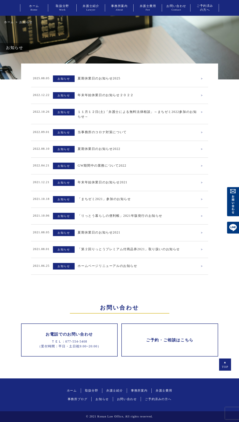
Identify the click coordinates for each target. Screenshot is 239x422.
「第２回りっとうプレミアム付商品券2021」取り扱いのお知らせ (129, 249)
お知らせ (102, 399)
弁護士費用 (164, 390)
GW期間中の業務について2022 (102, 165)
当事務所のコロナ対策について (102, 132)
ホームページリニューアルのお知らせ (107, 266)
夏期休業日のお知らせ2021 (99, 232)
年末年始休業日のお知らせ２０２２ (106, 95)
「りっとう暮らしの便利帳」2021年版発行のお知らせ (120, 215)
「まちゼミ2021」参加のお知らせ (104, 199)
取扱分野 (91, 390)
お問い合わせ (127, 399)
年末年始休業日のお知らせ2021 (102, 182)
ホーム (9, 22)
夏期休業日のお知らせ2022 (99, 148)
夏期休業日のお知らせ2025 (99, 78)
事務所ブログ (78, 399)
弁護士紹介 (114, 390)
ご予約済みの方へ (158, 399)
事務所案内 (139, 390)
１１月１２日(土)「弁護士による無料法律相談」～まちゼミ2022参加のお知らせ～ (137, 114)
